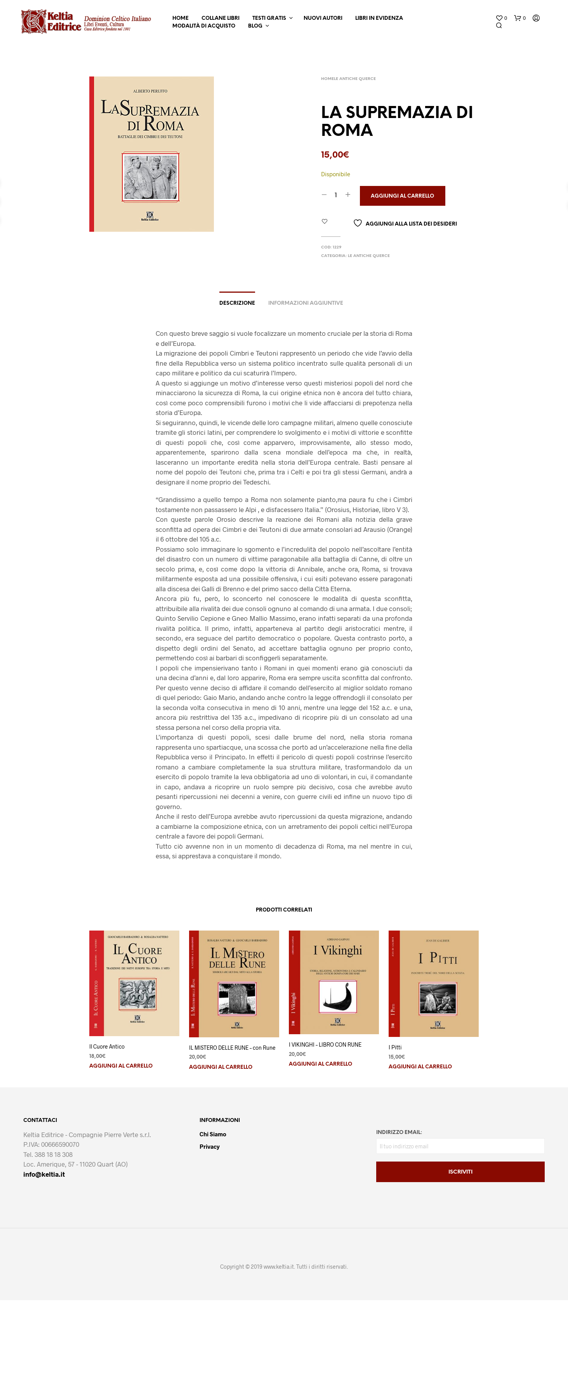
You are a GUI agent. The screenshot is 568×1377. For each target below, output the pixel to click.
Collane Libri (220, 18)
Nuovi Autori (323, 18)
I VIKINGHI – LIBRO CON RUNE (325, 1044)
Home (180, 18)
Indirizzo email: (399, 1132)
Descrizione (237, 303)
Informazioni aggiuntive (305, 303)
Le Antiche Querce (355, 79)
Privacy (210, 1146)
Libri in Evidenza (379, 18)
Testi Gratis (269, 18)
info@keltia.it (44, 1174)
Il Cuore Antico (107, 1046)
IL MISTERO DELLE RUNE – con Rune (232, 1047)
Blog (255, 26)
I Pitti (395, 1047)
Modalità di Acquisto (203, 26)
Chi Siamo (213, 1133)
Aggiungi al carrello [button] (121, 1066)
